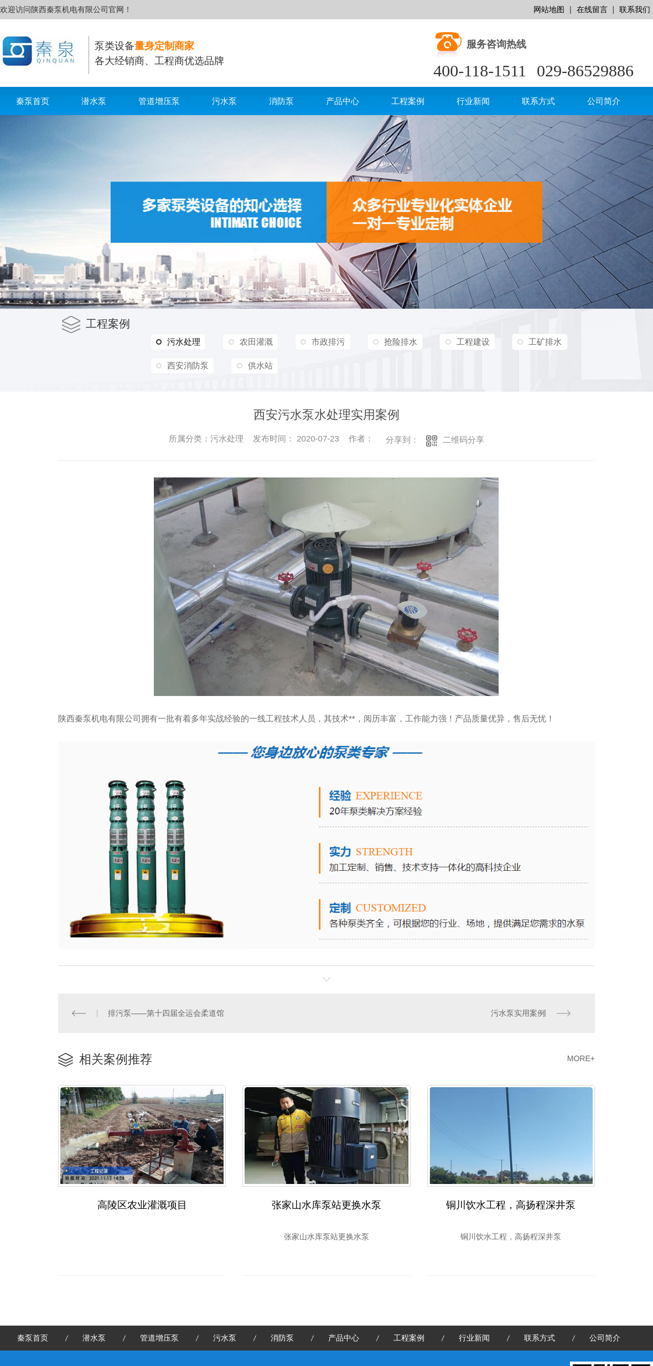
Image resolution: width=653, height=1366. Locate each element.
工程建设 (466, 341)
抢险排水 (395, 341)
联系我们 (634, 9)
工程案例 (407, 101)
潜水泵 (93, 101)
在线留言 (592, 9)
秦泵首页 (32, 101)
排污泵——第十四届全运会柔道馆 (166, 1013)
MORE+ (581, 1058)
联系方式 (538, 101)
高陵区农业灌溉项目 (142, 1205)
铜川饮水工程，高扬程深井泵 (511, 1205)
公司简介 (603, 101)
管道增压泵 (159, 101)
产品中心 (342, 101)
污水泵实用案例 (518, 1013)
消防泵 (281, 101)
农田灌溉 (254, 341)
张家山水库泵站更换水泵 (326, 1205)
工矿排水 (537, 341)
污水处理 (178, 341)
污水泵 (224, 101)
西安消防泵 (187, 365)
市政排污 (324, 341)
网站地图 (548, 9)
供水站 (258, 365)
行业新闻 (473, 101)
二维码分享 (463, 439)
